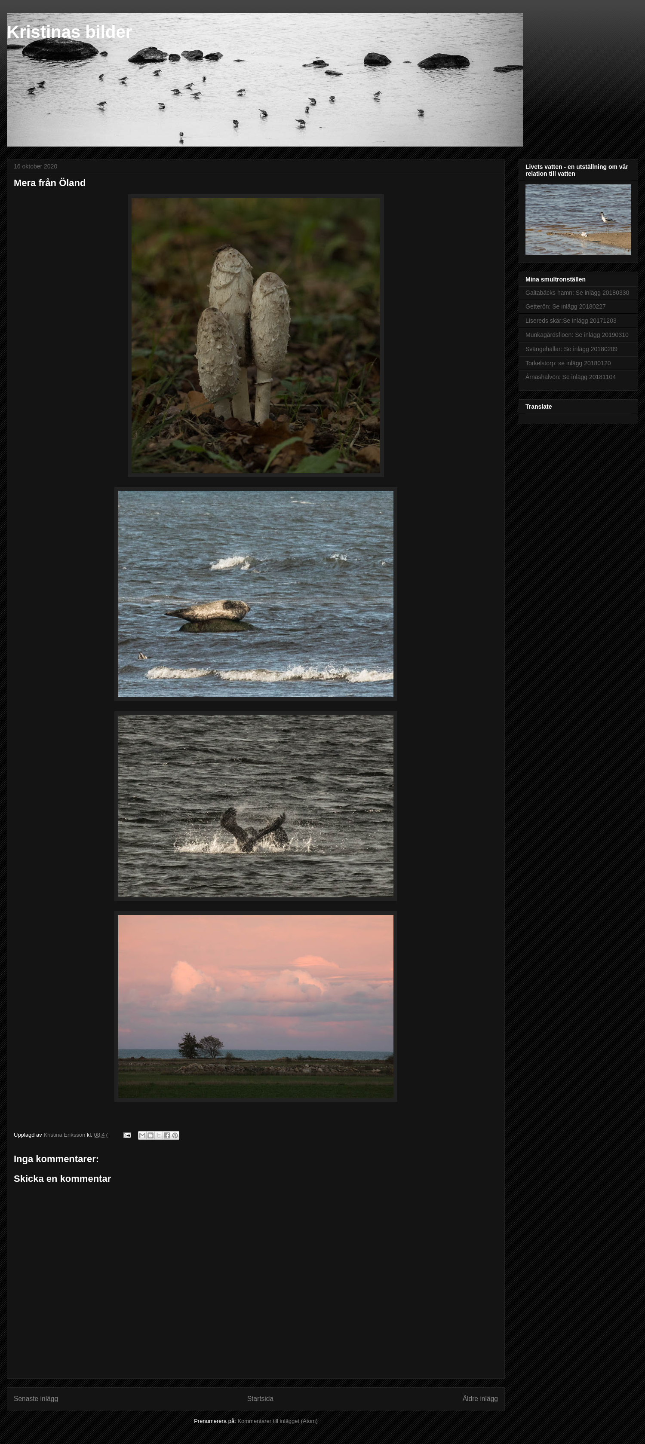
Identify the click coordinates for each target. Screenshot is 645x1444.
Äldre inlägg (480, 1398)
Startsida (260, 1398)
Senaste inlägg (36, 1398)
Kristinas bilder (69, 31)
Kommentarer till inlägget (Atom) (277, 1421)
